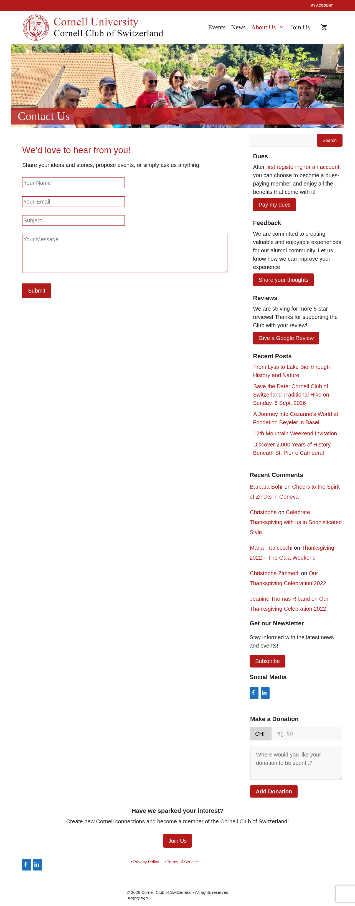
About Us (271, 27)
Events (217, 27)
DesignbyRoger (137, 898)
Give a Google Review (286, 338)
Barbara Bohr (266, 487)
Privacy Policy (146, 861)
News (238, 27)
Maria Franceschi (271, 548)
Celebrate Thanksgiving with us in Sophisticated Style (296, 522)
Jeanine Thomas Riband (280, 599)
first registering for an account (302, 167)
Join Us (300, 27)
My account (321, 5)
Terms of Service (182, 861)
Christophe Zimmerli (275, 573)
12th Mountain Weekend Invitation (295, 433)
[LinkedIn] (265, 693)
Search (330, 140)
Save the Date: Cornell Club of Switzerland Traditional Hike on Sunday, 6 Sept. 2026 (291, 394)
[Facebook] (254, 693)
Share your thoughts (283, 280)
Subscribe (267, 661)
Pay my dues (274, 205)
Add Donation (274, 791)
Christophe (263, 512)
